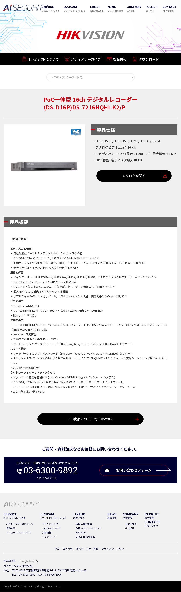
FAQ (57, 549)
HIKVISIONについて (44, 59)
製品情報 (120, 59)
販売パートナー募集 (87, 549)
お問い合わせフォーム (141, 470)
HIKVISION (81, 532)
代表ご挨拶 (131, 524)
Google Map (27, 561)
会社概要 (130, 528)
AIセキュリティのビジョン (19, 524)
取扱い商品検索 (84, 524)
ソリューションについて (18, 532)
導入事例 (68, 549)
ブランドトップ (50, 524)
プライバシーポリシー (114, 549)
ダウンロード (149, 60)
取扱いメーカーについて (88, 528)
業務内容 (10, 528)
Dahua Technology (85, 537)
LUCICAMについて (51, 528)
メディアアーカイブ (86, 59)
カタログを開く (134, 176)
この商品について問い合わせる (90, 419)
